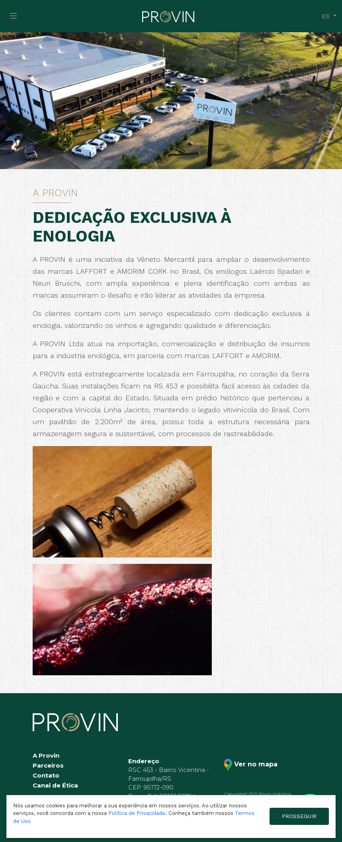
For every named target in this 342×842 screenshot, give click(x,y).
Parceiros (48, 765)
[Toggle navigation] (13, 16)
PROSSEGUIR (299, 816)
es (327, 16)
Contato (46, 775)
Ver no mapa (251, 765)
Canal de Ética (55, 785)
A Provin (46, 755)
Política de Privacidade (136, 813)
